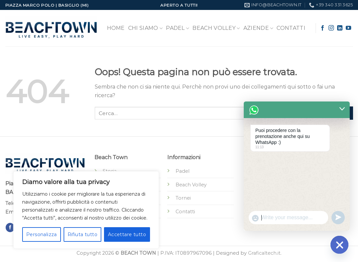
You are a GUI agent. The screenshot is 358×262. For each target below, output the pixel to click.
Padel (177, 28)
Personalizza (41, 234)
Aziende (258, 28)
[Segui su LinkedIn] (339, 28)
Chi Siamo (145, 28)
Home (116, 28)
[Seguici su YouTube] (348, 28)
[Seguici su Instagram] (331, 28)
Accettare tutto (127, 234)
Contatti (291, 28)
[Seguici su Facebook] (322, 28)
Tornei (183, 198)
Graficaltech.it (264, 253)
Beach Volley (216, 28)
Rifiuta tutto (82, 234)
